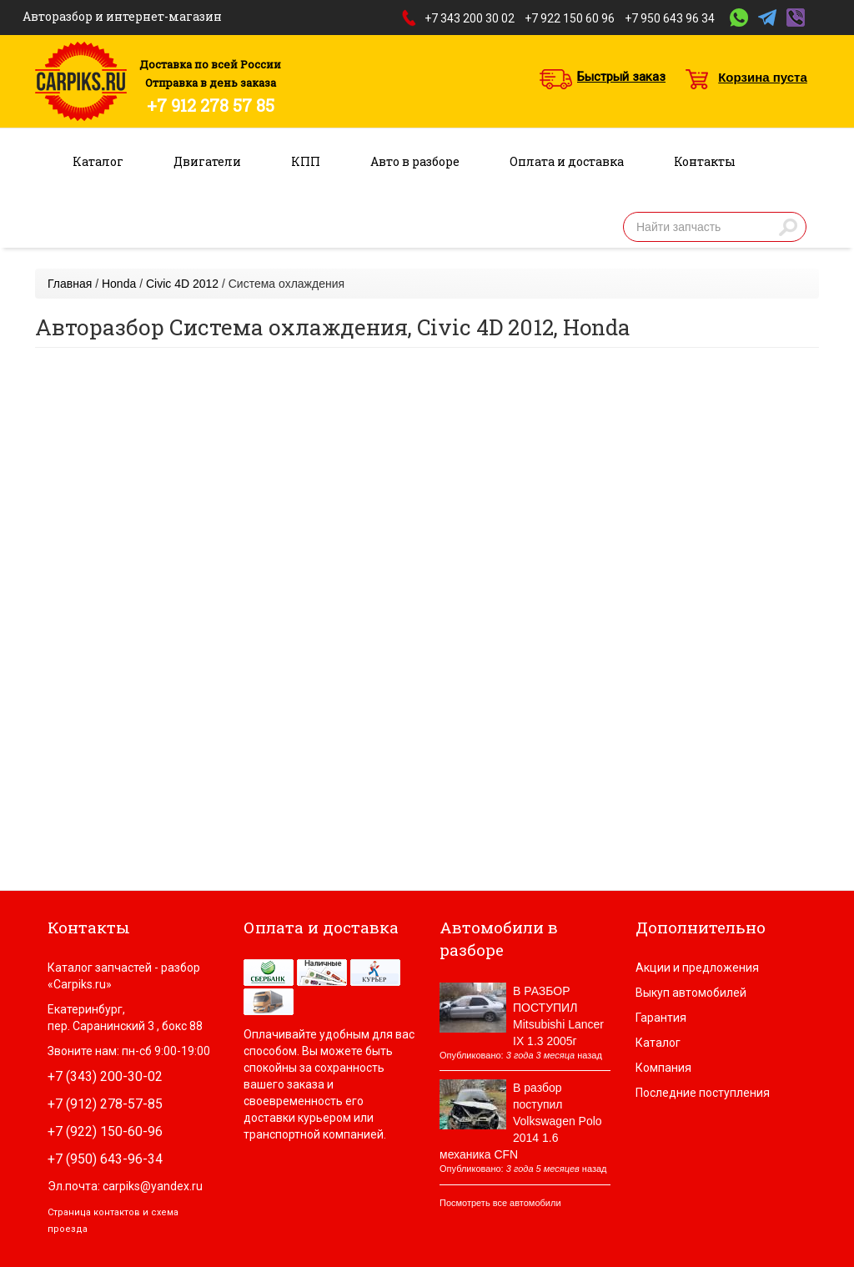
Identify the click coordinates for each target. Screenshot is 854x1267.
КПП (305, 161)
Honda (119, 283)
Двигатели (207, 161)
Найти (788, 227)
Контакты (705, 161)
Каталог (98, 161)
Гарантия (660, 1017)
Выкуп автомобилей (690, 992)
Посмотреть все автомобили (500, 1203)
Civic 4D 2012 (182, 283)
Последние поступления (702, 1092)
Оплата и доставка (567, 161)
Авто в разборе (415, 161)
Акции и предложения (697, 967)
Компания (663, 1067)
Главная (70, 283)
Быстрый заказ (621, 76)
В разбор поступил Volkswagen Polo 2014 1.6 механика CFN (521, 1121)
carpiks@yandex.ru (153, 1186)
